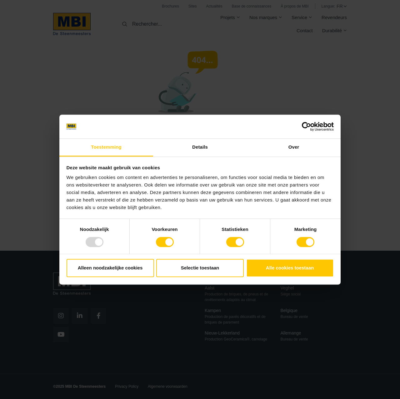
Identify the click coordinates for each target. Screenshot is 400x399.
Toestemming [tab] (106, 147)
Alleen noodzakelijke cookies (110, 268)
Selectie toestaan (200, 268)
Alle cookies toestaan (290, 268)
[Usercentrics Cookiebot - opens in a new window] (306, 126)
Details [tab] (200, 147)
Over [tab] (293, 147)
